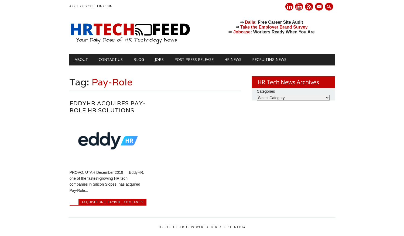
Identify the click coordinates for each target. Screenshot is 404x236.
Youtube (299, 7)
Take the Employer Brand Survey (274, 27)
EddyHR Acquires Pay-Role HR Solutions (108, 107)
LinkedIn (104, 6)
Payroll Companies (125, 202)
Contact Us (111, 59)
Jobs (159, 59)
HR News (232, 59)
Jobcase (242, 32)
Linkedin (289, 7)
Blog (138, 59)
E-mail (319, 7)
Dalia (250, 22)
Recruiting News (269, 59)
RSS (309, 7)
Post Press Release (194, 59)
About (81, 59)
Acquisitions (93, 202)
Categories (266, 91)
